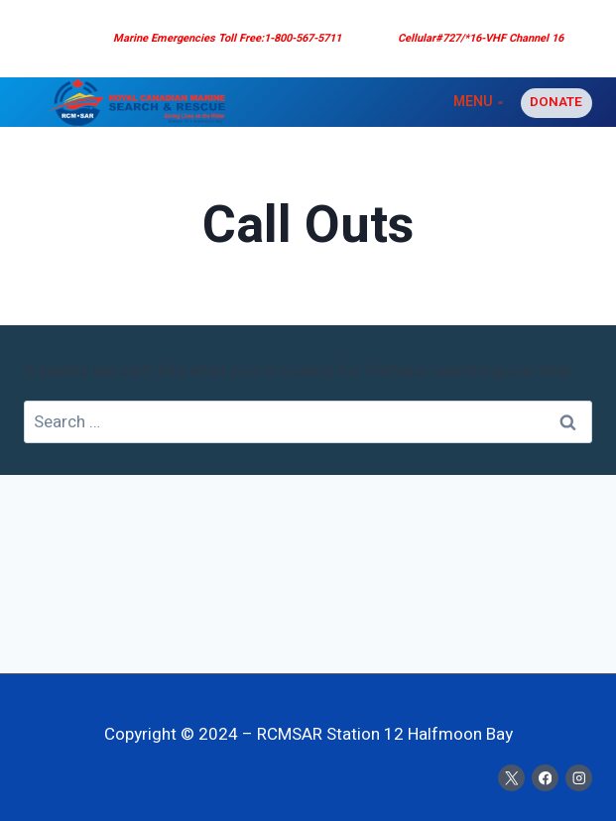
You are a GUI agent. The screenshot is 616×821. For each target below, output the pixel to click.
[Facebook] (545, 777)
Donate (556, 102)
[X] (511, 777)
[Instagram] (578, 777)
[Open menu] (477, 102)
